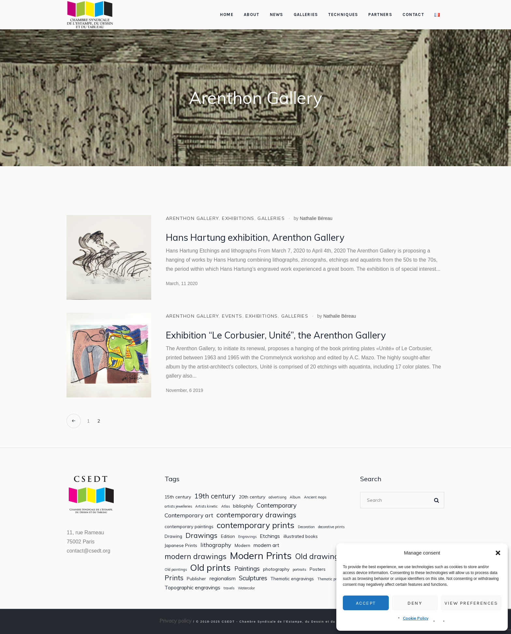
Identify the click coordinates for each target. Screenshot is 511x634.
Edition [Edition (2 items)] (228, 536)
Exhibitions (238, 218)
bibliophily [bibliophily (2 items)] (243, 506)
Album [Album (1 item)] (295, 497)
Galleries (271, 218)
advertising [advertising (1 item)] (277, 497)
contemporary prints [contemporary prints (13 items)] (255, 525)
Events (232, 316)
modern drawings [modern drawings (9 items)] (195, 556)
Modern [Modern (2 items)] (242, 545)
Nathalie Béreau (316, 218)
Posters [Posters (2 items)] (318, 569)
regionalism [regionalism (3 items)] (223, 578)
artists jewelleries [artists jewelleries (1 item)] (178, 506)
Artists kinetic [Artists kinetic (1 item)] (206, 506)
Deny (414, 603)
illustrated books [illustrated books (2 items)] (301, 536)
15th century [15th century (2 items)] (178, 496)
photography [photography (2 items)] (276, 569)
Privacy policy (175, 620)
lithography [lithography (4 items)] (215, 544)
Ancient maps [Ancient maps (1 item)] (315, 497)
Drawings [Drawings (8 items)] (201, 535)
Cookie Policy (415, 618)
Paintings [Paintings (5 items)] (247, 568)
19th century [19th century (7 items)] (214, 496)
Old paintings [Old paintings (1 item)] (176, 570)
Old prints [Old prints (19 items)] (210, 567)
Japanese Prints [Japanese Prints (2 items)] (181, 545)
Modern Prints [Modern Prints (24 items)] (261, 555)
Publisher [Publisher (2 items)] (196, 578)
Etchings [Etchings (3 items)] (270, 536)
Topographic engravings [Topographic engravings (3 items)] (192, 587)
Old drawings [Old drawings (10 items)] (319, 556)
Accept (366, 603)
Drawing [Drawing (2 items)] (173, 536)
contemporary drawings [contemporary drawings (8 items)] (256, 515)
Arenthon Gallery (192, 218)
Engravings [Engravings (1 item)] (247, 537)
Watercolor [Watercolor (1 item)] (246, 588)
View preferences (471, 603)
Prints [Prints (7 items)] (174, 578)
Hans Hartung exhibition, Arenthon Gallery (255, 237)
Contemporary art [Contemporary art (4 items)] (189, 515)
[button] (498, 553)
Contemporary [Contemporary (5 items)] (276, 505)
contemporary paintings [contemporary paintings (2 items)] (189, 526)
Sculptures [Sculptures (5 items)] (253, 578)
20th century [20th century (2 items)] (252, 496)
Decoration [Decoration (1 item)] (306, 527)
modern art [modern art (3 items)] (266, 545)
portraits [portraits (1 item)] (299, 570)
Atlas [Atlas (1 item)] (225, 506)
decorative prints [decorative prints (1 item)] (331, 527)
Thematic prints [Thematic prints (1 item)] (330, 579)
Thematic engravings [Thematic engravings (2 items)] (292, 578)
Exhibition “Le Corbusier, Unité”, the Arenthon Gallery (276, 335)
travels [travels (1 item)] (229, 588)
